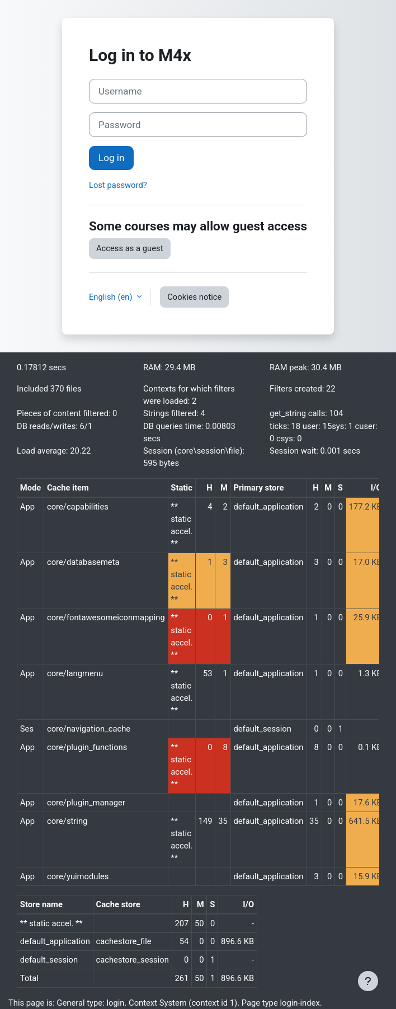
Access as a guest (129, 248)
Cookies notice (194, 297)
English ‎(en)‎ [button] (111, 297)
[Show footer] (368, 981)
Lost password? (118, 185)
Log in (111, 157)
